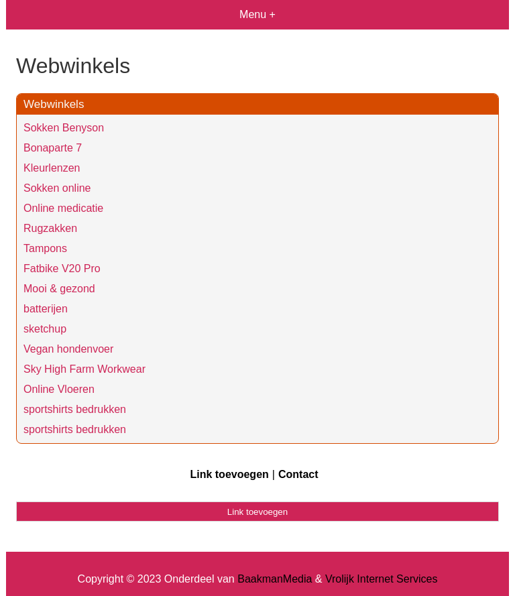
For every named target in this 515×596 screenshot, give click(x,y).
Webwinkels (53, 104)
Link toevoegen (229, 474)
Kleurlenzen (51, 168)
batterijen (45, 308)
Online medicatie (63, 208)
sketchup (44, 329)
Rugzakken (50, 228)
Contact (298, 474)
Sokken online (57, 188)
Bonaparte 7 (52, 148)
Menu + (257, 14)
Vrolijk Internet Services (381, 579)
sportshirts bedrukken (74, 409)
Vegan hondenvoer (68, 349)
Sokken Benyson (63, 127)
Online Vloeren (59, 389)
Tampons (45, 248)
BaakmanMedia (274, 579)
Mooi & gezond (59, 288)
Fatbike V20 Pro (62, 268)
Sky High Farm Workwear (84, 369)
